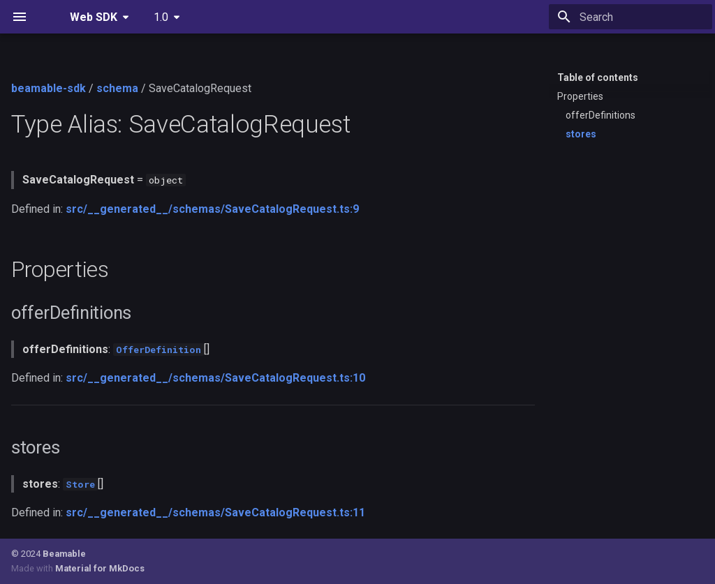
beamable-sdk (48, 88)
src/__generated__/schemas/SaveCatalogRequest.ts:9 (212, 209)
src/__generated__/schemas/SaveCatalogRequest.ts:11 (215, 512)
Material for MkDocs (100, 568)
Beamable (64, 553)
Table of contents (597, 77)
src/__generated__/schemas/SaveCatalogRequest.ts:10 (215, 377)
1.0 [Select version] (161, 17)
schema (117, 88)
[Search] (630, 16)
